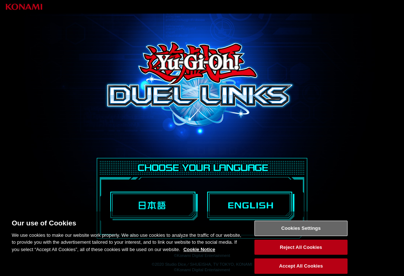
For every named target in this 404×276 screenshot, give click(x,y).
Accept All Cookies (301, 268)
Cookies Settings (301, 230)
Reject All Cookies (301, 249)
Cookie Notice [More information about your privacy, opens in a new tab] (199, 251)
